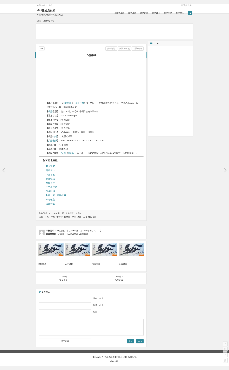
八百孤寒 (123, 264)
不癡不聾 (96, 264)
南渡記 (71, 153)
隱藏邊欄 (138, 48)
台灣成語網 (46, 11)
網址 (95, 312)
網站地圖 (114, 361)
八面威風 (69, 264)
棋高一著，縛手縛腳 (56, 195)
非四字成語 (119, 13)
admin (84, 230)
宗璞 (63, 153)
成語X (46, 21)
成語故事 (156, 13)
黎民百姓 (50, 183)
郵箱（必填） (99, 305)
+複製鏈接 (83, 234)
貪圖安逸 (50, 203)
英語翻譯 (52, 140)
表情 (140, 341)
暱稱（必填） (99, 298)
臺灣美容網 (186, 5)
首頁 (39, 21)
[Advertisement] (114, 31)
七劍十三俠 (78, 103)
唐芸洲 (67, 103)
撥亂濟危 (42, 264)
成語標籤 (180, 13)
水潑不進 (50, 174)
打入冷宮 (50, 166)
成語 (50, 111)
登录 (51, 5)
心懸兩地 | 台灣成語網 (68, 234)
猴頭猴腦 (50, 178)
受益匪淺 (50, 191)
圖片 (131, 341)
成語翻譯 (144, 13)
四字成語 (132, 13)
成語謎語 (168, 13)
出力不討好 (51, 187)
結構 (55, 136)
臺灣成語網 (109, 357)
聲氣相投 (50, 170)
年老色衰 (50, 199)
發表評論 (111, 48)
